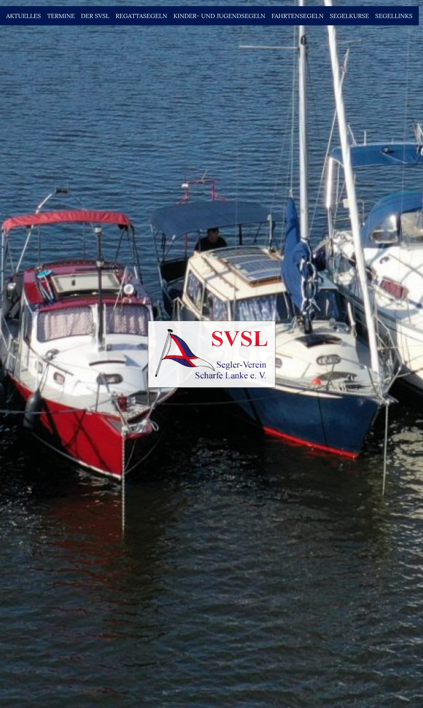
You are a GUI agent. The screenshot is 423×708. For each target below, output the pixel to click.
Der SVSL (95, 16)
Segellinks (394, 16)
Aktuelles (23, 16)
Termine (61, 16)
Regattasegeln (142, 16)
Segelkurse (349, 16)
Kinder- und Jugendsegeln (219, 16)
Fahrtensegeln (297, 16)
